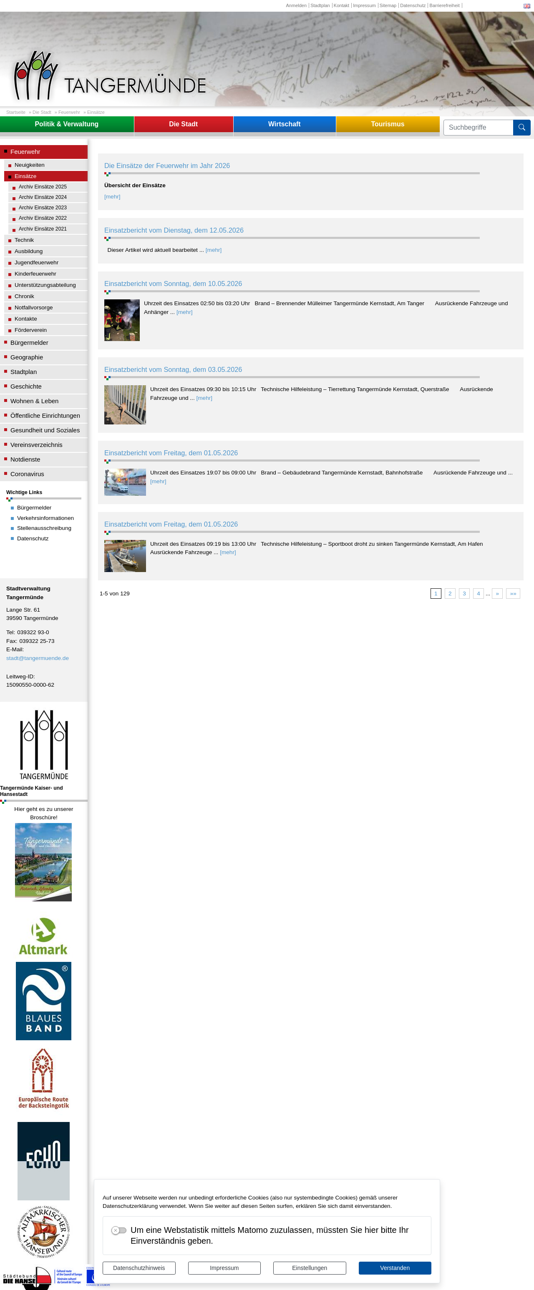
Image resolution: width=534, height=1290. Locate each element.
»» (513, 593)
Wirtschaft (284, 124)
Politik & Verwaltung (66, 124)
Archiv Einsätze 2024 (43, 197)
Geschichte (26, 386)
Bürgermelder (29, 342)
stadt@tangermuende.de (37, 658)
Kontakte (26, 319)
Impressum (224, 1268)
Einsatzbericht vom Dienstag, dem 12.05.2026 (174, 230)
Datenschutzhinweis (139, 1268)
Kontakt (341, 5)
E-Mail (14, 649)
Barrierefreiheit (445, 5)
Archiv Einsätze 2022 (43, 218)
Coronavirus (27, 473)
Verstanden (395, 1268)
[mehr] (112, 196)
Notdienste (25, 459)
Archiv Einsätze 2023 (43, 208)
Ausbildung (29, 251)
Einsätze (96, 112)
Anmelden (296, 5)
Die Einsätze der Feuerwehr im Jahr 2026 (167, 165)
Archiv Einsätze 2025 (43, 187)
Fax (11, 641)
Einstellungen (309, 1268)
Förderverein (31, 330)
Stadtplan (320, 5)
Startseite (15, 112)
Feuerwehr (69, 112)
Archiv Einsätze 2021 (43, 229)
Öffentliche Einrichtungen (45, 415)
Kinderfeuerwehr (35, 274)
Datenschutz (413, 5)
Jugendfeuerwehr (36, 262)
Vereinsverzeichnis (36, 444)
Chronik (24, 296)
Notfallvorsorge (34, 307)
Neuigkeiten (30, 165)
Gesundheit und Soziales (45, 430)
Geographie (26, 357)
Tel (9, 632)
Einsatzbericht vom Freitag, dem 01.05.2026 (171, 453)
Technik (24, 240)
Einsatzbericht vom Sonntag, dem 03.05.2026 (173, 369)
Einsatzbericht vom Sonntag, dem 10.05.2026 (173, 283)
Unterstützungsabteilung (45, 285)
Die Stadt (42, 112)
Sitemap (388, 5)
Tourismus (387, 124)
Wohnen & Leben (34, 400)
